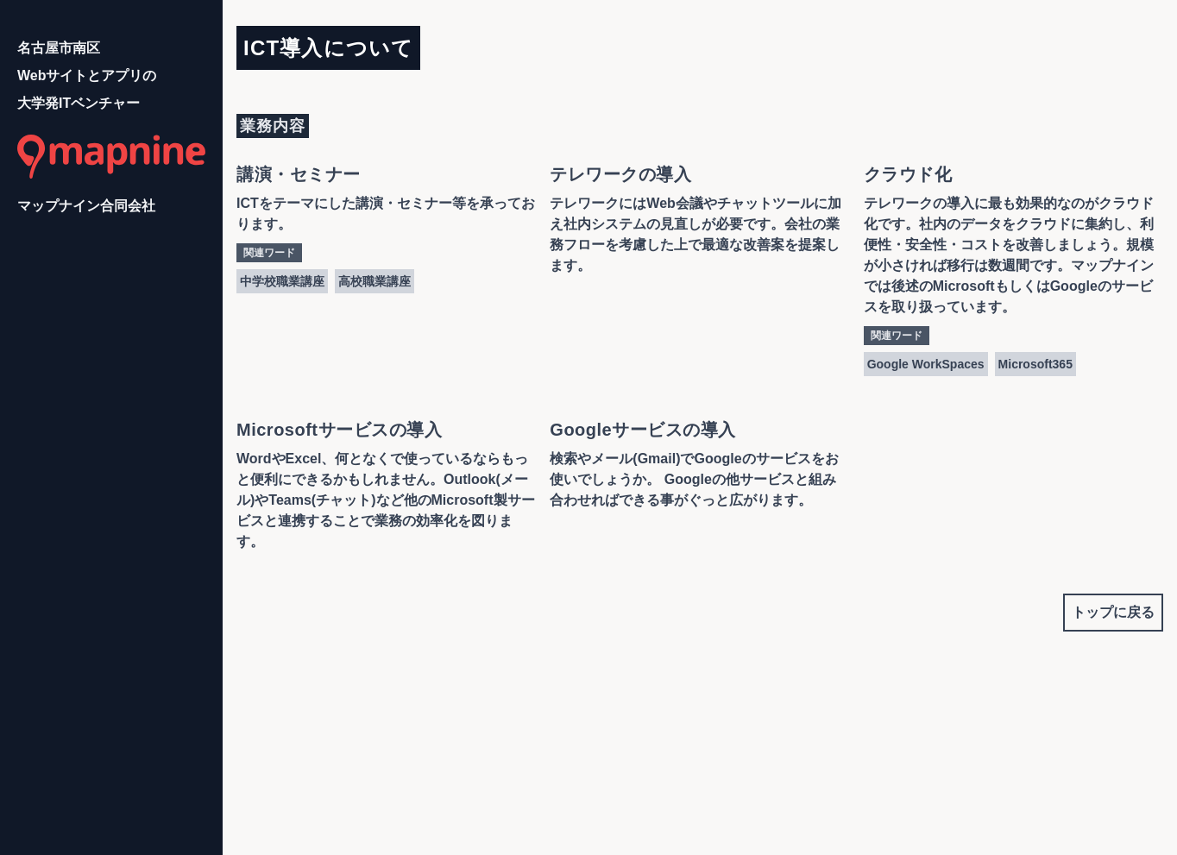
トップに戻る (1113, 612)
